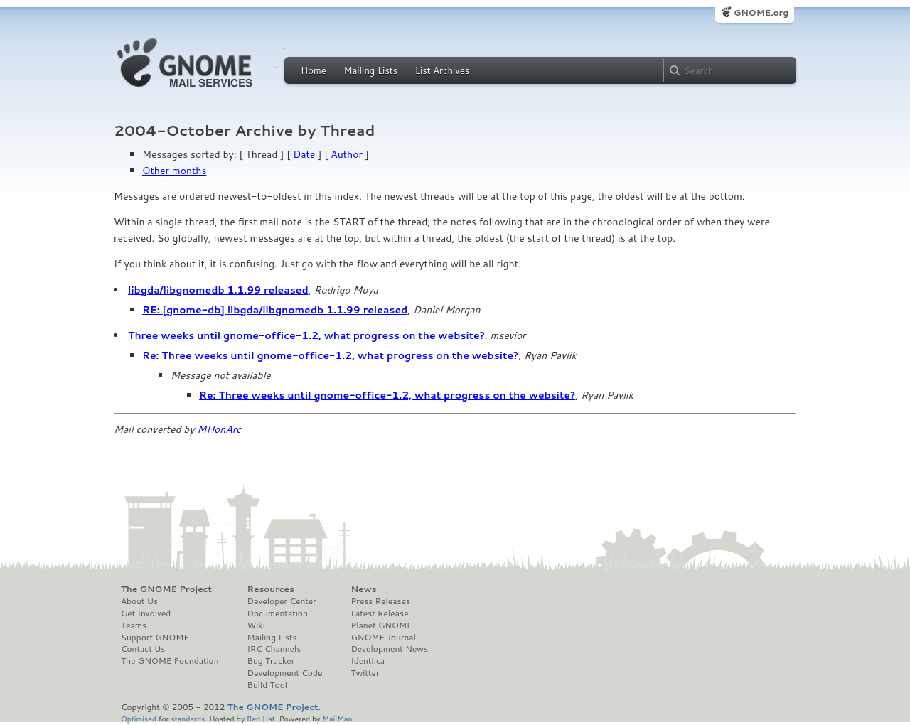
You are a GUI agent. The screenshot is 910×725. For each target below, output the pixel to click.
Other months (174, 170)
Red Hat (261, 718)
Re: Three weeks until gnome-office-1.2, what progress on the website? (330, 355)
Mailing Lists (370, 70)
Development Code (285, 673)
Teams (133, 625)
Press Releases (380, 601)
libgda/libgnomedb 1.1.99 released (218, 290)
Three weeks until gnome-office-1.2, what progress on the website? (306, 335)
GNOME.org (761, 12)
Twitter (364, 673)
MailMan (337, 718)
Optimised (138, 718)
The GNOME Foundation (170, 661)
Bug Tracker (271, 661)
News (363, 589)
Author (347, 154)
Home (313, 70)
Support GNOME (155, 637)
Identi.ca (367, 661)
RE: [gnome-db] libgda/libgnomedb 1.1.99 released (274, 310)
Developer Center (281, 601)
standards (188, 718)
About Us (139, 601)
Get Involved (146, 613)
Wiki (256, 625)
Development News (389, 649)
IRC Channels (274, 649)
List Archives (442, 70)
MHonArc (219, 429)
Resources (270, 589)
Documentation (277, 613)
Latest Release (379, 613)
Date (304, 154)
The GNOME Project (166, 589)
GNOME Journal (383, 637)
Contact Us (143, 649)
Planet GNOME (381, 625)
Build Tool (267, 685)
